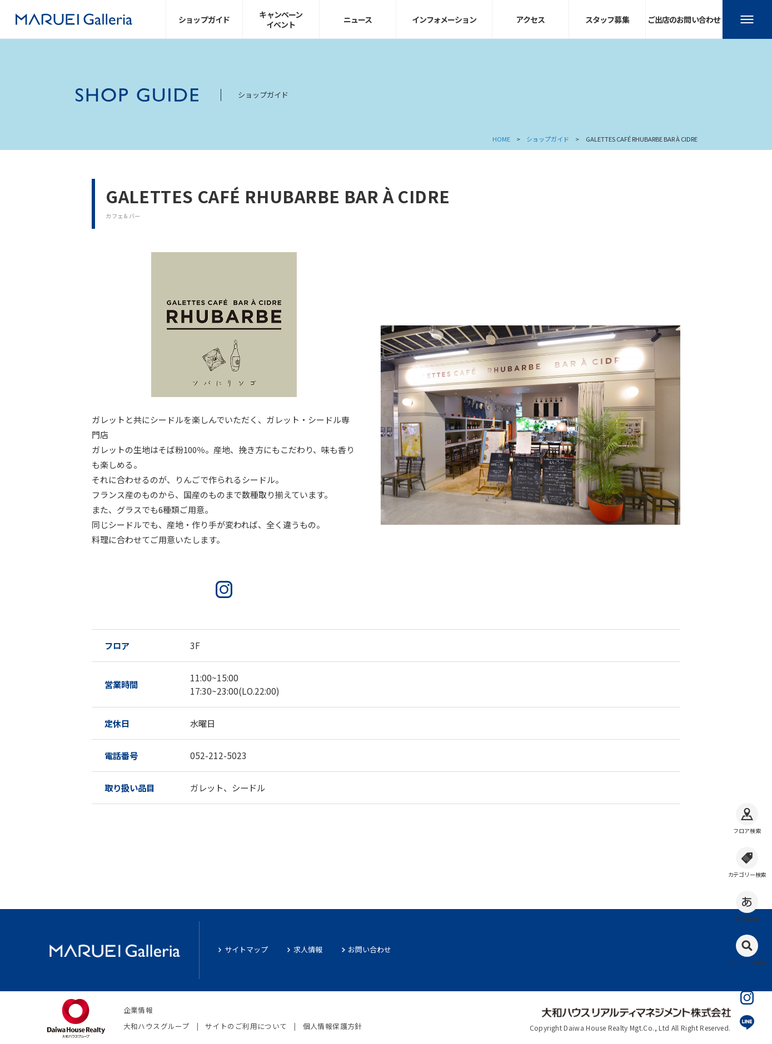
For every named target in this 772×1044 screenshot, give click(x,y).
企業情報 (138, 1010)
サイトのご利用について (246, 1026)
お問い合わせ (369, 949)
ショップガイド (547, 138)
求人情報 (307, 949)
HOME (501, 138)
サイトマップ (246, 949)
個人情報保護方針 (332, 1026)
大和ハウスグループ (156, 1026)
